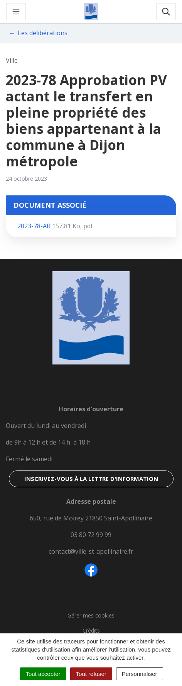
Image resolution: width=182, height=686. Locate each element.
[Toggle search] (166, 11)
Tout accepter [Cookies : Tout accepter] (43, 674)
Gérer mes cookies (91, 615)
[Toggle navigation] (16, 11)
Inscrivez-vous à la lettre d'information (91, 478)
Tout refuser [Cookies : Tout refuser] (91, 674)
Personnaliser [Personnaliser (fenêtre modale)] (139, 674)
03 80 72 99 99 (91, 534)
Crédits (91, 630)
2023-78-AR (55, 226)
